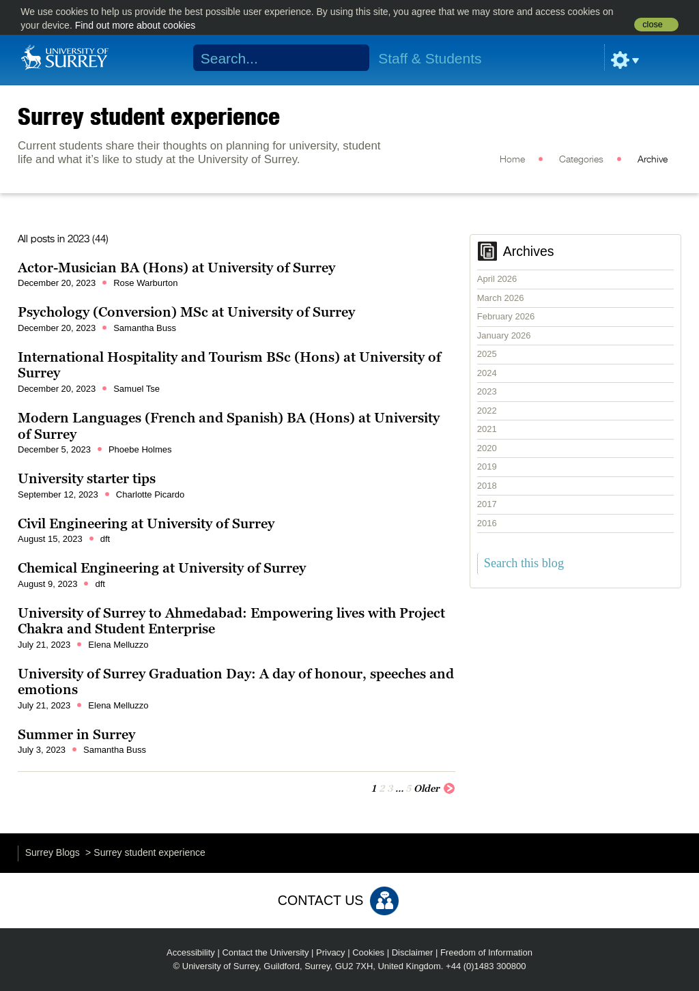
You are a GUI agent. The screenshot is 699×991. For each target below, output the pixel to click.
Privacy (330, 952)
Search (350, 58)
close (652, 24)
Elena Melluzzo (118, 645)
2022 (487, 410)
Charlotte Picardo (150, 494)
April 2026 (497, 279)
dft (105, 539)
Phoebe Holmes (140, 449)
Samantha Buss (144, 328)
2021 (487, 429)
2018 (487, 485)
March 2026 (500, 298)
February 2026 (506, 316)
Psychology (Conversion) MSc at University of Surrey (186, 311)
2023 (487, 391)
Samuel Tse (136, 389)
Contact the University (265, 952)
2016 (487, 523)
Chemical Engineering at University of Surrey (162, 567)
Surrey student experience (149, 116)
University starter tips (87, 478)
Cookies (368, 952)
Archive (653, 159)
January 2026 (504, 335)
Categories (581, 159)
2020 (487, 448)
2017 (487, 504)
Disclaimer (412, 952)
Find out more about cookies (135, 25)
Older (434, 787)
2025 (487, 354)
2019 (487, 466)
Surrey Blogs (52, 852)
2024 (487, 373)
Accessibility (191, 952)
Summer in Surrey (76, 734)
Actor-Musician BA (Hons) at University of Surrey (176, 267)
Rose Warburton (145, 283)
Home (512, 159)
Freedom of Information (486, 952)
